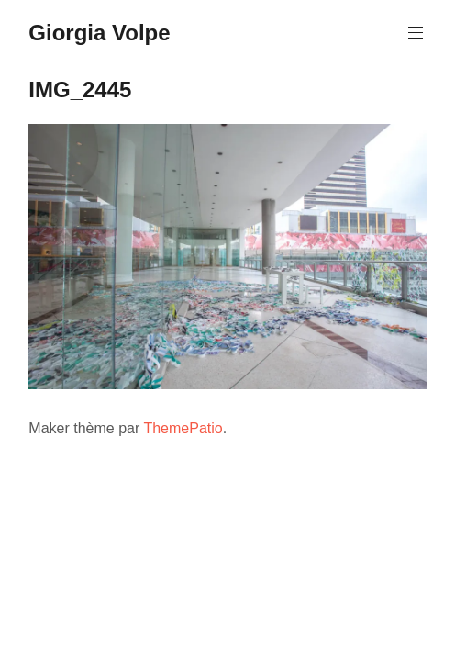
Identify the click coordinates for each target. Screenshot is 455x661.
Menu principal (414, 32)
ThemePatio (182, 428)
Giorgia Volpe (99, 32)
